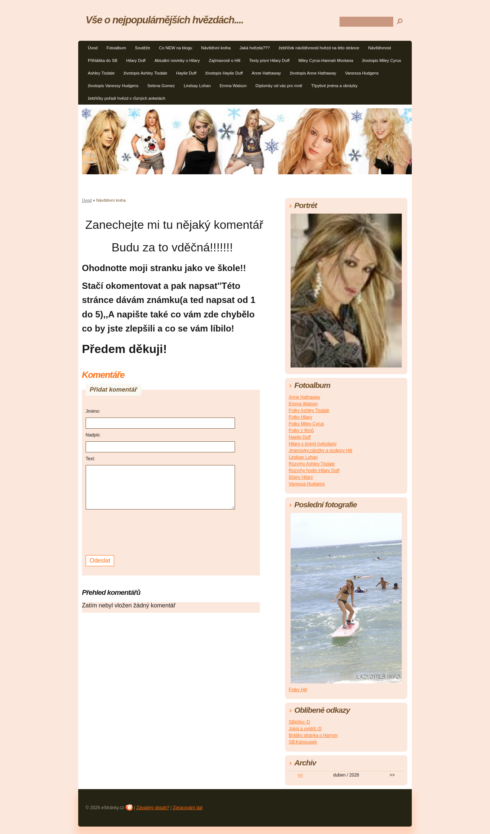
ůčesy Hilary (301, 477)
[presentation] (142, 531)
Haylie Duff (186, 73)
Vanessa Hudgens (362, 73)
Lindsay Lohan (197, 85)
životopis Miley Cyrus (381, 60)
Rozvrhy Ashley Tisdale (312, 464)
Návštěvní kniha (216, 48)
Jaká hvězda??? (254, 48)
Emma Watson (232, 85)
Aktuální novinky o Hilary (177, 60)
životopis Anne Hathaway (313, 73)
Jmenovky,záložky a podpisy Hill (320, 450)
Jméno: (93, 411)
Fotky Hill (298, 689)
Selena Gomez (161, 85)
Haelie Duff (300, 437)
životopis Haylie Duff (224, 73)
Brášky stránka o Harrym (313, 735)
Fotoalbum (116, 48)
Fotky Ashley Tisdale (309, 410)
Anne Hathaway (266, 73)
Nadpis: (93, 435)
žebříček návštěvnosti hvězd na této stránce (319, 48)
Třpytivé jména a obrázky (334, 85)
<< (300, 775)
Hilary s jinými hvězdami (313, 443)
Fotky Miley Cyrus (306, 423)
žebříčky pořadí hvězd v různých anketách (126, 98)
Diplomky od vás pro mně (278, 85)
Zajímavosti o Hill (224, 60)
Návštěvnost (379, 48)
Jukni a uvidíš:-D (305, 728)
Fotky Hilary (300, 417)
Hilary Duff (136, 60)
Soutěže (142, 48)
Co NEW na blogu (175, 48)
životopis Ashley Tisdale (145, 73)
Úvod (92, 48)
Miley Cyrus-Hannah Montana (325, 60)
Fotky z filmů (301, 430)
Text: (90, 458)
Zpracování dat (187, 807)
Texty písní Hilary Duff (269, 60)
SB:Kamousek (303, 742)
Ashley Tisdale (101, 73)
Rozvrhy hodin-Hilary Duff (314, 470)
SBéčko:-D (299, 722)
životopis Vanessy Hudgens (113, 85)
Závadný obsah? (152, 807)
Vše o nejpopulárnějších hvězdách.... (164, 20)
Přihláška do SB (102, 60)
